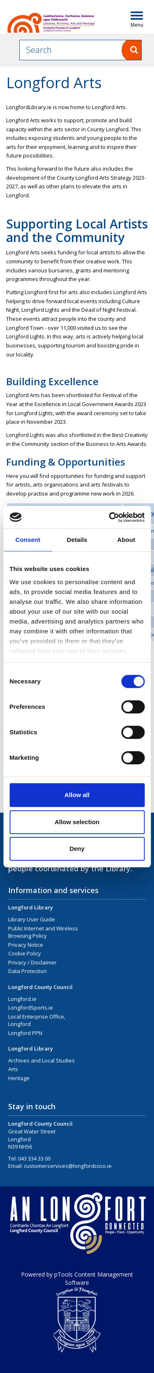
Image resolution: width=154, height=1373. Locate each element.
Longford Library (30, 907)
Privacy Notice (25, 944)
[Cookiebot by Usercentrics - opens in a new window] (110, 517)
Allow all (77, 794)
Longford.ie (22, 999)
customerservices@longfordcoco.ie (68, 1166)
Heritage (19, 1078)
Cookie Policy (24, 953)
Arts (13, 1069)
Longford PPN (25, 1033)
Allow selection (77, 821)
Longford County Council (40, 987)
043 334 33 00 (34, 1158)
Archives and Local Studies (41, 1060)
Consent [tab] (27, 539)
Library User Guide (31, 919)
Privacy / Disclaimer (32, 962)
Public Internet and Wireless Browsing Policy (43, 932)
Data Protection (27, 971)
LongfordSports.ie (30, 1007)
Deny (77, 848)
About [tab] (126, 539)
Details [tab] (77, 539)
